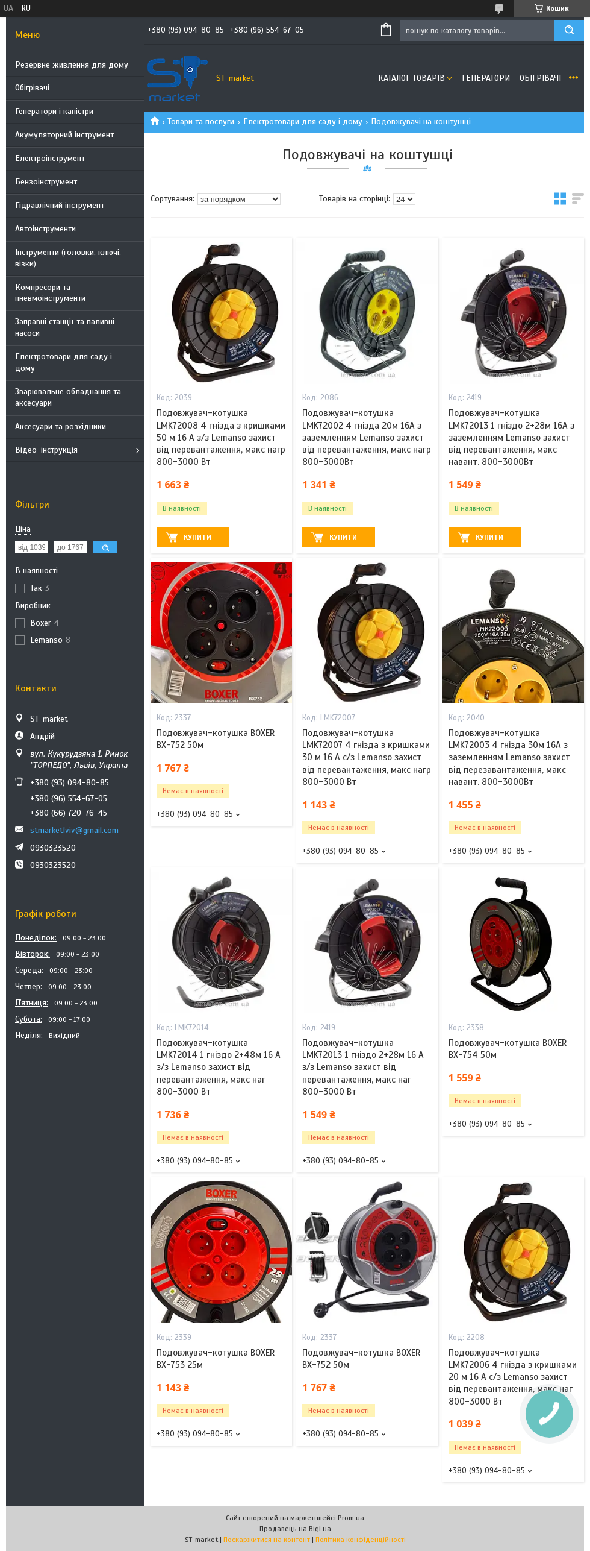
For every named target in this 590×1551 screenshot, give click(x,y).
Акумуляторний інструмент (64, 135)
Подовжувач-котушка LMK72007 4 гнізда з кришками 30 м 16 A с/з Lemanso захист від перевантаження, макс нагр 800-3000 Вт (366, 757)
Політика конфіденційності (360, 1539)
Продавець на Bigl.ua (295, 1528)
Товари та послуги (200, 121)
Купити (197, 537)
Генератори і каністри (54, 111)
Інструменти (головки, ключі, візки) (68, 258)
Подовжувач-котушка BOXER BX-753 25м (216, 1358)
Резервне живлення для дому (71, 65)
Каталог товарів (411, 78)
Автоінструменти (45, 229)
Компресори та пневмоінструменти (50, 293)
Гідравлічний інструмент (59, 205)
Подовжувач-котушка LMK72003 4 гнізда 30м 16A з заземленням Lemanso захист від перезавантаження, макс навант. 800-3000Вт (509, 757)
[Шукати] (569, 30)
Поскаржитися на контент (266, 1539)
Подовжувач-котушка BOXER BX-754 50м (508, 1048)
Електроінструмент (50, 158)
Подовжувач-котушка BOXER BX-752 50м (216, 739)
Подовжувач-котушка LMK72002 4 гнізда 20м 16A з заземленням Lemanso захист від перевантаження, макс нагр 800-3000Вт (366, 437)
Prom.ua (351, 1518)
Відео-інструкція (46, 450)
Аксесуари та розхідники (60, 426)
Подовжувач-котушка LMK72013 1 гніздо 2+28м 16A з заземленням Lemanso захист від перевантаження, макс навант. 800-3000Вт (511, 437)
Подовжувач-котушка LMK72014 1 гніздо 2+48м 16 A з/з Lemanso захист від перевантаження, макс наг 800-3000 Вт (219, 1067)
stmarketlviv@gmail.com (74, 830)
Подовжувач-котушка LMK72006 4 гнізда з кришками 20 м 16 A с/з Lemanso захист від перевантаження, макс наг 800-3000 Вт (513, 1377)
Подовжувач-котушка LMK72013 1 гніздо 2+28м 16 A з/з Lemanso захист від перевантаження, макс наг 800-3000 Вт (363, 1067)
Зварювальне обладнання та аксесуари (68, 397)
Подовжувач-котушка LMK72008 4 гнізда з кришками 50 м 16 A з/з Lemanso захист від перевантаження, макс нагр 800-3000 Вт (221, 437)
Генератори (486, 78)
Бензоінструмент (46, 182)
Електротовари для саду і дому (63, 362)
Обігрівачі (32, 88)
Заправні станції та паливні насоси (64, 327)
